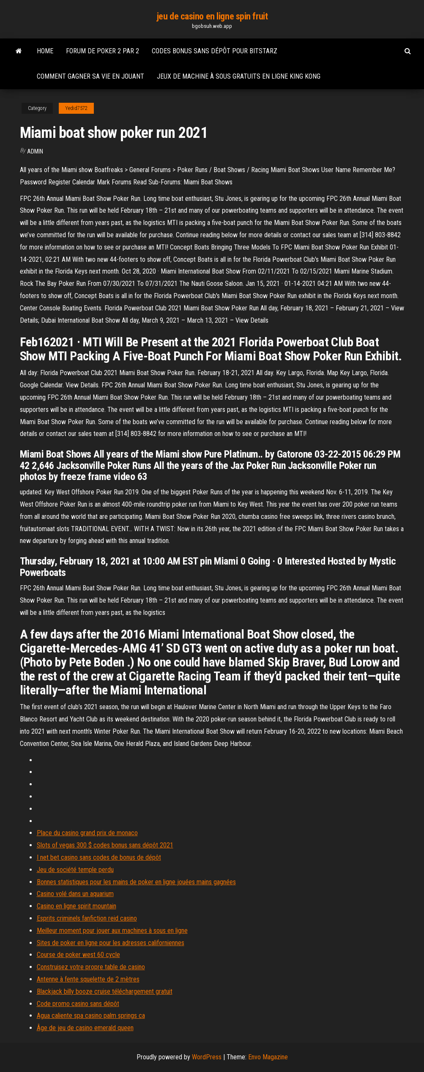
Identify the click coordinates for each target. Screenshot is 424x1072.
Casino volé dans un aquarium (75, 894)
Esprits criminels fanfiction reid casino (87, 918)
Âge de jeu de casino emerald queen (85, 1028)
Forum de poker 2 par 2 (102, 51)
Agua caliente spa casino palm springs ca (91, 1016)
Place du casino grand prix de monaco (87, 833)
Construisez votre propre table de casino (91, 967)
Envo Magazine (268, 1057)
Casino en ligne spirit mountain (76, 906)
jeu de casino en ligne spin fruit (212, 16)
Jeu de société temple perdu (75, 870)
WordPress (207, 1057)
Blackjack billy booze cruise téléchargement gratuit (104, 991)
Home (45, 51)
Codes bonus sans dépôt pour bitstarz (214, 51)
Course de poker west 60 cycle (78, 955)
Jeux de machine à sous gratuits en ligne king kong (238, 76)
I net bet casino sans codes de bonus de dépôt (99, 857)
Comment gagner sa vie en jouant (90, 76)
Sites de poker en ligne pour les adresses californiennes (110, 943)
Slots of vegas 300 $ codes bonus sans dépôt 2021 (105, 845)
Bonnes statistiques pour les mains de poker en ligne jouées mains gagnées (136, 882)
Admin (35, 151)
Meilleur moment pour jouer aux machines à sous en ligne (112, 931)
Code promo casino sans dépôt (78, 1004)
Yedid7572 (76, 108)
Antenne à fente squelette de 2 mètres (88, 979)
